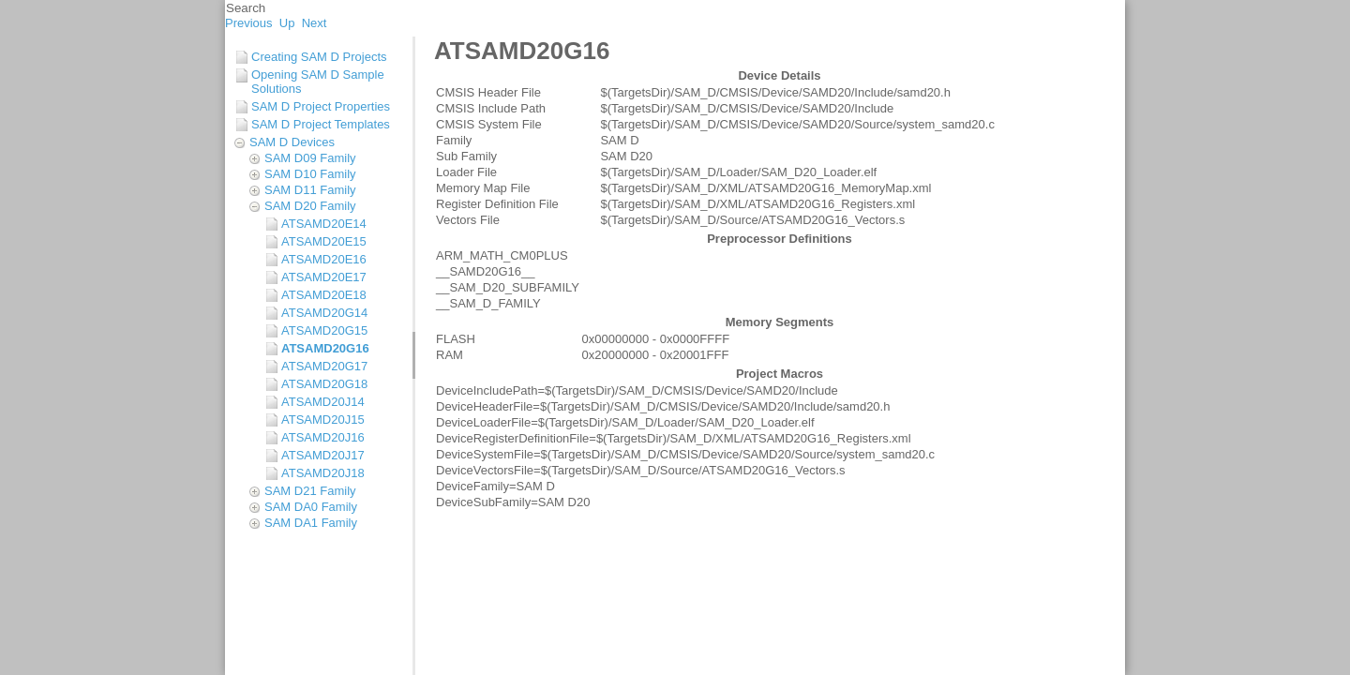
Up (287, 23)
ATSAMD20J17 (323, 455)
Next (314, 23)
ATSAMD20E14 (324, 224)
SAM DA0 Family (310, 507)
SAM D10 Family (310, 174)
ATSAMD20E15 (324, 241)
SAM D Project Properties (320, 106)
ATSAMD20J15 (323, 419)
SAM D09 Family (310, 158)
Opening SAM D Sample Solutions (317, 82)
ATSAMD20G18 (324, 384)
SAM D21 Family (310, 491)
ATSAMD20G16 (325, 348)
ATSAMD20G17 (324, 366)
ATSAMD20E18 (324, 295)
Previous (249, 23)
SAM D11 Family (310, 190)
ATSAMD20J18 (323, 473)
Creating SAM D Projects (319, 57)
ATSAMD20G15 (324, 330)
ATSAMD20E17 (324, 277)
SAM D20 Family (310, 206)
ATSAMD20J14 (323, 402)
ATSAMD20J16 (323, 437)
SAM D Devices (292, 142)
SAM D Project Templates (320, 124)
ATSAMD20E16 (324, 259)
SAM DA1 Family (310, 523)
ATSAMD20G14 (324, 313)
